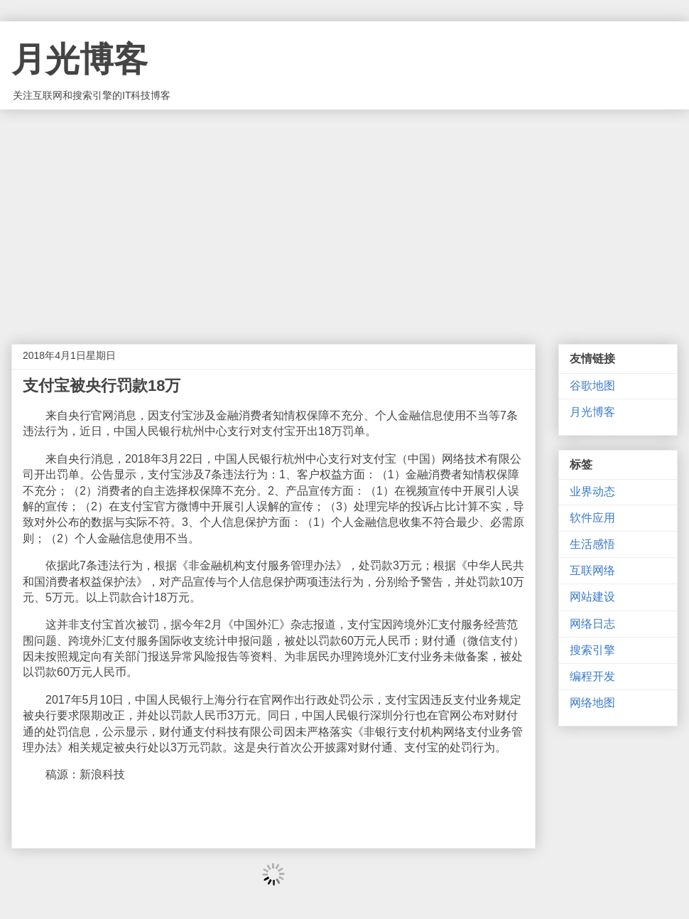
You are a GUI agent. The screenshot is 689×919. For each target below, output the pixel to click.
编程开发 (592, 676)
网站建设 (592, 597)
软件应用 (592, 518)
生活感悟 (592, 544)
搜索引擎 (592, 650)
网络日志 (592, 624)
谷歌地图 (592, 386)
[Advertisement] (344, 216)
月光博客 (79, 59)
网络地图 (592, 703)
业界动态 (592, 491)
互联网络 (592, 570)
